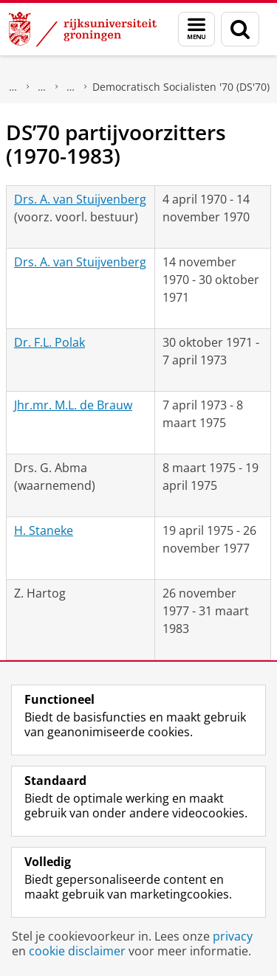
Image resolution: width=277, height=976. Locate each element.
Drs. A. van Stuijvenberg (80, 199)
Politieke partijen (71, 87)
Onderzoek (13, 87)
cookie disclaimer (77, 951)
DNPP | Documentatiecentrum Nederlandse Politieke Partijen (42, 87)
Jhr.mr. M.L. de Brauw (73, 405)
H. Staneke (43, 530)
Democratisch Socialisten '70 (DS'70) (181, 87)
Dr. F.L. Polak (49, 342)
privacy (233, 936)
